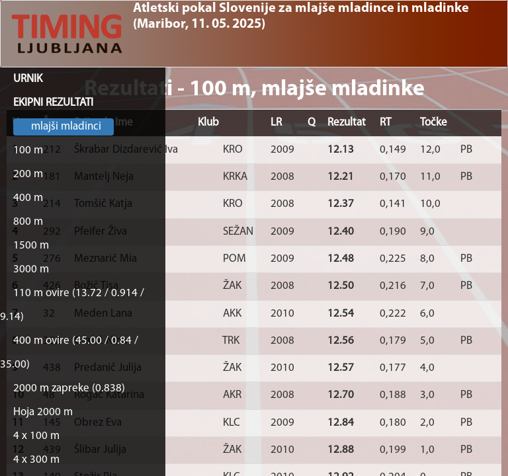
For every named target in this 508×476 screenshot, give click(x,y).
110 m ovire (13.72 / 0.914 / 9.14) (72, 305)
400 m (28, 198)
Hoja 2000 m (43, 412)
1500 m (31, 245)
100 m (28, 150)
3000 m (31, 269)
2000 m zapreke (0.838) (69, 388)
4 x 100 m (36, 436)
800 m (28, 221)
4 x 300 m (36, 459)
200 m (28, 174)
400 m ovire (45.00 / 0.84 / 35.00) (69, 352)
